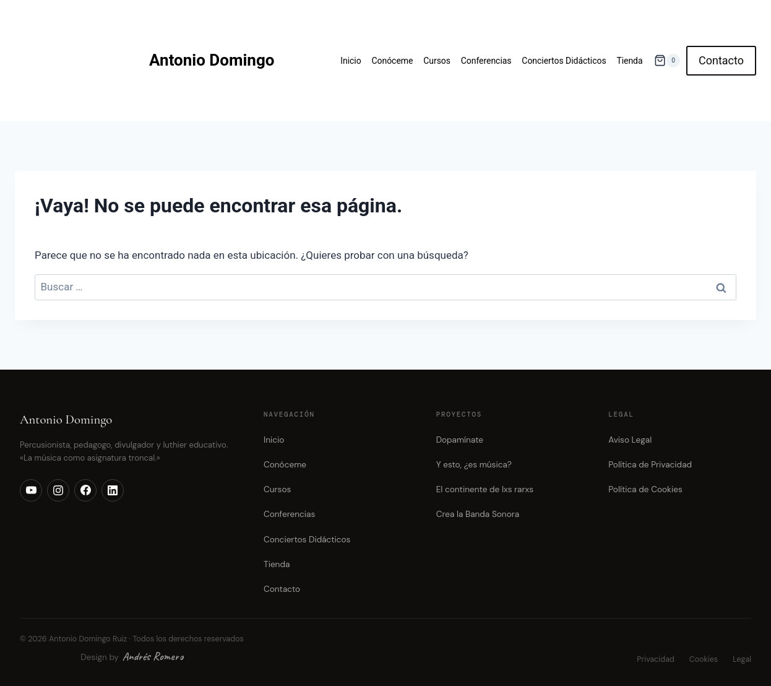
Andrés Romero (153, 656)
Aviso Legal (630, 440)
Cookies (703, 659)
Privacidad (655, 659)
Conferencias (486, 61)
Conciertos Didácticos (564, 61)
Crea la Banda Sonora (477, 514)
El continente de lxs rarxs (484, 489)
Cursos (436, 61)
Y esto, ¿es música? (474, 464)
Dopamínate (459, 440)
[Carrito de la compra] (667, 60)
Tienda (629, 61)
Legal (742, 659)
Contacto (721, 60)
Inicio (350, 61)
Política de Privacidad (650, 464)
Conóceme (392, 61)
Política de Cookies (645, 489)
